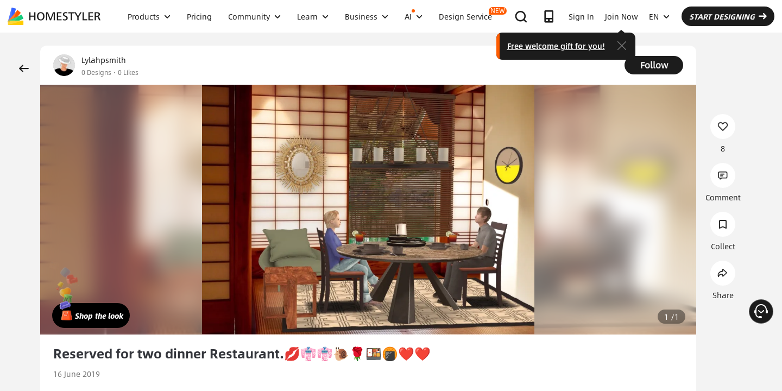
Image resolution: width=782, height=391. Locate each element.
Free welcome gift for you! (556, 45)
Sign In (581, 16)
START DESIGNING (728, 16)
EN (659, 16)
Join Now (621, 16)
